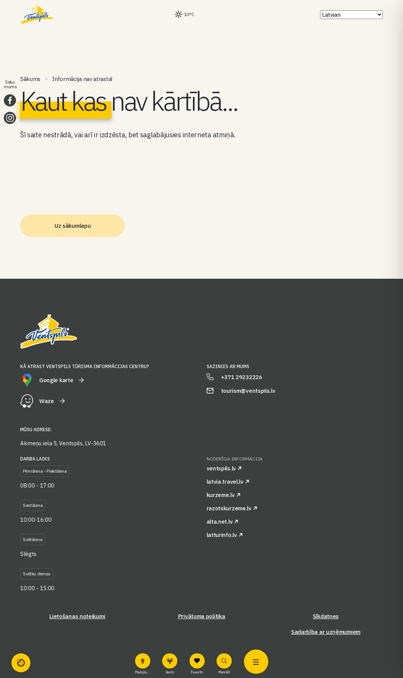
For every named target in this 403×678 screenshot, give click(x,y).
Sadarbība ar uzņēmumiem (325, 632)
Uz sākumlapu (72, 225)
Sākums (30, 79)
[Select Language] (351, 14)
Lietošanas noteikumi (77, 616)
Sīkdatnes (326, 616)
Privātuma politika (201, 616)
